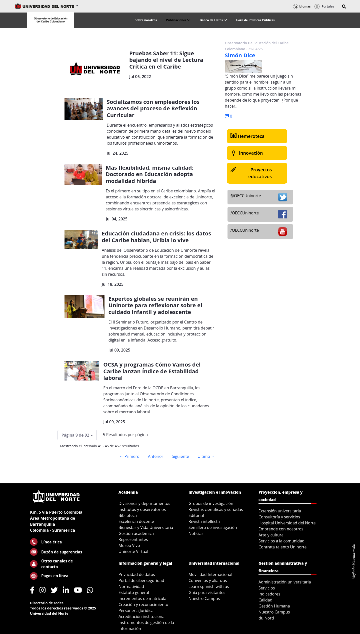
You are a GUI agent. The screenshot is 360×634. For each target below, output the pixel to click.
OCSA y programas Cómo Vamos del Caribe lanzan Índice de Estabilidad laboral (151, 371)
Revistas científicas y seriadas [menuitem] (215, 509)
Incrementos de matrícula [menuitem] (142, 598)
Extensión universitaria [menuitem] (279, 511)
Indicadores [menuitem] (269, 594)
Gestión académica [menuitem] (136, 533)
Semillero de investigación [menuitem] (212, 527)
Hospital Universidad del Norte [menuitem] (287, 523)
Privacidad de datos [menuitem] (136, 574)
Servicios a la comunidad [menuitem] (281, 541)
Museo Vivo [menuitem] (129, 545)
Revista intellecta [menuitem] (204, 521)
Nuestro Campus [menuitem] (204, 598)
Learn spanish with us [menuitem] (208, 586)
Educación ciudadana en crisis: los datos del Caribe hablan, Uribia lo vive (156, 236)
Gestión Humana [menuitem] (274, 606)
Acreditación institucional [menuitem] (142, 616)
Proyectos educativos (251, 172)
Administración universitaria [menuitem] (284, 582)
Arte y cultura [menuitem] (271, 535)
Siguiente (180, 456)
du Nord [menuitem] (266, 618)
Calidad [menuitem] (265, 600)
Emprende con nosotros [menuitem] (280, 529)
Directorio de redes (47, 602)
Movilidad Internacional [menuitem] (210, 574)
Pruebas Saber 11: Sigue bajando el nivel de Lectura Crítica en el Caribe (166, 59)
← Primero (129, 456)
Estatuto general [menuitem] (133, 592)
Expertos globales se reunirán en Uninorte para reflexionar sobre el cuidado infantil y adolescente (155, 305)
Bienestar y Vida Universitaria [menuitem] (145, 527)
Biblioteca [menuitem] (127, 515)
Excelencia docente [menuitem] (136, 521)
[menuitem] (146, 20)
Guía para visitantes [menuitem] (206, 592)
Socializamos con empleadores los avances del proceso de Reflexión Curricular (153, 108)
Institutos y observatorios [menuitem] (142, 509)
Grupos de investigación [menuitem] (210, 503)
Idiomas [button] (302, 6)
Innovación (246, 153)
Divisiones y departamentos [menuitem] (144, 503)
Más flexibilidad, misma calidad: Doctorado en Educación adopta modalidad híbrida (150, 174)
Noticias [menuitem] (196, 533)
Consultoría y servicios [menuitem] (279, 517)
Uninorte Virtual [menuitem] (133, 551)
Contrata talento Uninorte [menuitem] (282, 547)
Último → (206, 456)
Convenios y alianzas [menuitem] (207, 580)
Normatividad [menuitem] (131, 586)
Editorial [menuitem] (196, 515)
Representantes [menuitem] (133, 539)
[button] (344, 6)
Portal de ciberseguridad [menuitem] (141, 580)
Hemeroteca (247, 136)
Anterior (155, 456)
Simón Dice (240, 55)
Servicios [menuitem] (266, 588)
